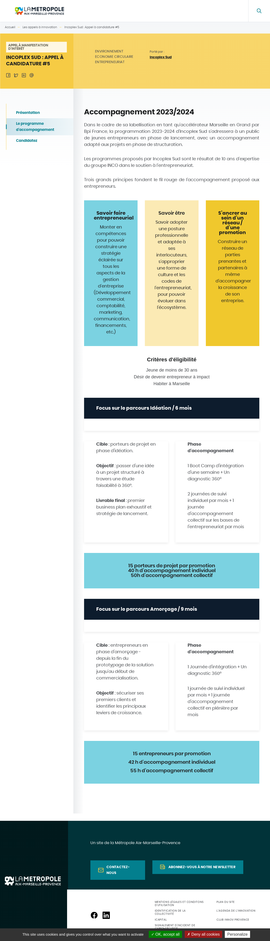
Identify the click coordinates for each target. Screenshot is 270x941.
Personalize (237, 934)
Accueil (10, 27)
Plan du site (226, 902)
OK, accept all (165, 934)
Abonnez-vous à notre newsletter (201, 867)
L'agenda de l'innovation (236, 910)
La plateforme (105, 11)
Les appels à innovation (179, 11)
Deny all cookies (203, 934)
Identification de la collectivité (170, 912)
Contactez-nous (118, 870)
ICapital (161, 919)
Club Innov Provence (233, 919)
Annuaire (144, 11)
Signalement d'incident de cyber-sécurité (175, 927)
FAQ (231, 11)
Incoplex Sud (161, 57)
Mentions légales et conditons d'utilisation (179, 904)
